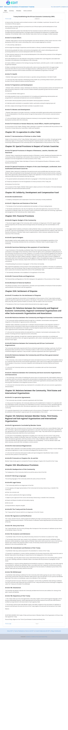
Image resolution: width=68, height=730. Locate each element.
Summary (11, 10)
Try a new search (56, 6)
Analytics (65, 6)
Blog (52, 631)
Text (5, 10)
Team (15, 631)
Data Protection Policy (43, 636)
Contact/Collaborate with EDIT (42, 631)
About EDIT (10, 631)
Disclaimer (28, 636)
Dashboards (58, 631)
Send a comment (27, 10)
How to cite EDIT (29, 631)
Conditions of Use (34, 636)
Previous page (8, 18)
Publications (21, 631)
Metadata (18, 10)
